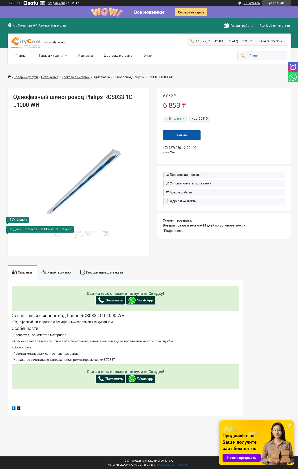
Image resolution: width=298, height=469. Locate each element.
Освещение (49, 77)
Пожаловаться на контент (173, 464)
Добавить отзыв (278, 25)
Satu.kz (169, 460)
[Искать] (243, 55)
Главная (21, 55)
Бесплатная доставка (186, 175)
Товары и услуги (51, 55)
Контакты (85, 55)
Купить (182, 135)
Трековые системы (76, 77)
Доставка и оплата (118, 55)
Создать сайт (56, 3)
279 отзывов (252, 3)
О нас (147, 55)
